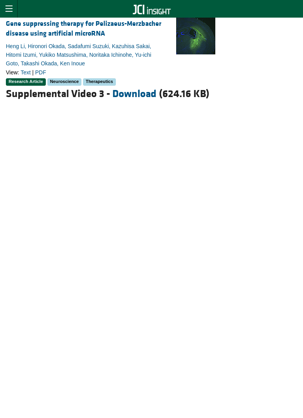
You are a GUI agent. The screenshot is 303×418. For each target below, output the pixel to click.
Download (134, 94)
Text (26, 72)
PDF (40, 72)
